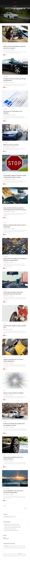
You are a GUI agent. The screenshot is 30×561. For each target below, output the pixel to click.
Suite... (5, 87)
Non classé (5, 76)
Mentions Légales (6, 538)
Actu (4, 44)
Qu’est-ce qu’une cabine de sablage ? (13, 393)
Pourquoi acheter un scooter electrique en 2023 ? (11, 524)
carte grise (6, 545)
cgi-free (12, 82)
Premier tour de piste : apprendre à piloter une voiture (12, 527)
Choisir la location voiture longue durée (10, 528)
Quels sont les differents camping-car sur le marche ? (12, 525)
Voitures (5, 421)
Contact (4, 537)
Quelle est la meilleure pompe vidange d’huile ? (11, 530)
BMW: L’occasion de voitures (11, 145)
